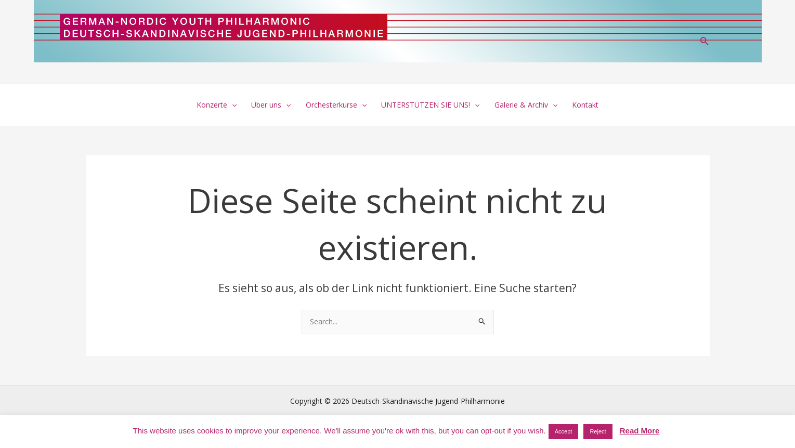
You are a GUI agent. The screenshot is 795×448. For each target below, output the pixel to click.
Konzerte (217, 105)
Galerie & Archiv (525, 105)
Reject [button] (598, 431)
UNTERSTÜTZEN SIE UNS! (430, 105)
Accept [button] (563, 431)
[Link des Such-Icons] (704, 42)
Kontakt (585, 105)
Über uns (271, 105)
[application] (232, 105)
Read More (640, 430)
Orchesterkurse (336, 105)
